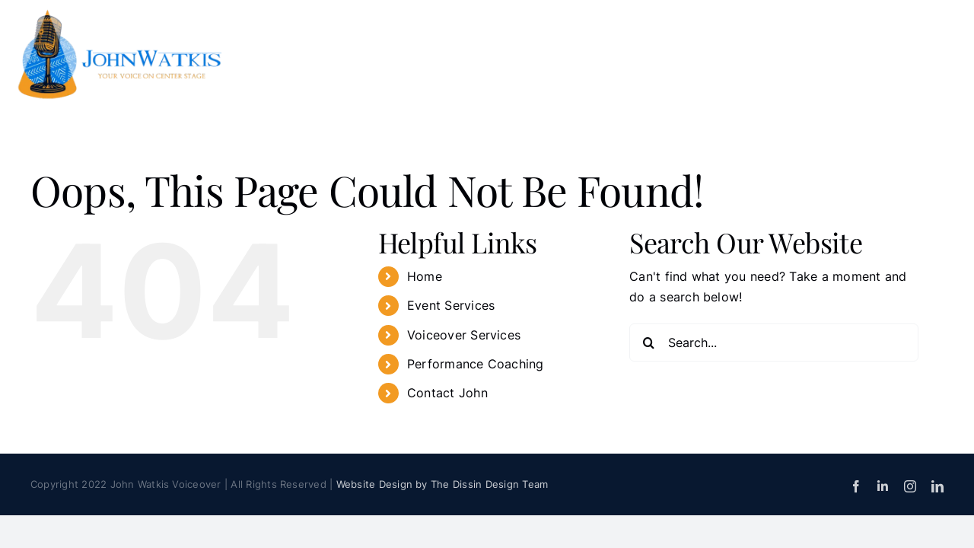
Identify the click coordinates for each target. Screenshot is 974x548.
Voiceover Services (463, 334)
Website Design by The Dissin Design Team (442, 484)
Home (424, 276)
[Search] (648, 342)
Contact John (447, 392)
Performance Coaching (475, 363)
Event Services (451, 305)
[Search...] (773, 342)
